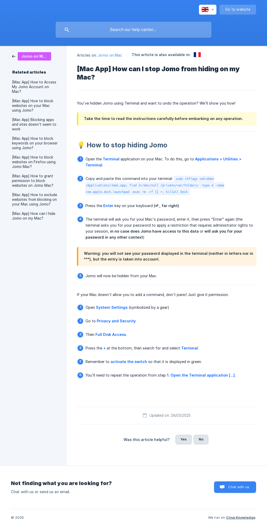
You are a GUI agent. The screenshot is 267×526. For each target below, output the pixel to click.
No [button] (201, 439)
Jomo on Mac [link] (110, 55)
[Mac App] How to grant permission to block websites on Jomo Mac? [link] (32, 181)
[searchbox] (133, 30)
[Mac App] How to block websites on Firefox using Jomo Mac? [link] (34, 162)
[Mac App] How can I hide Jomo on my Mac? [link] (33, 215)
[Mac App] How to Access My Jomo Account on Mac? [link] (34, 87)
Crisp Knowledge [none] (240, 517)
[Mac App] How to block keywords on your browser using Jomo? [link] (35, 143)
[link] (31, 55)
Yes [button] (183, 439)
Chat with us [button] (238, 487)
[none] (207, 10)
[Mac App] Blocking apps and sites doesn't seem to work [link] (34, 124)
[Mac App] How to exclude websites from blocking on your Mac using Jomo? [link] (34, 199)
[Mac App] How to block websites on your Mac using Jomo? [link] (32, 105)
